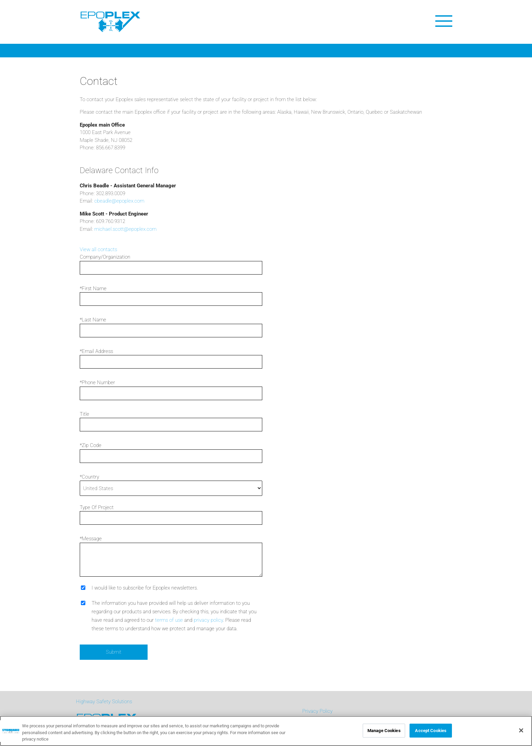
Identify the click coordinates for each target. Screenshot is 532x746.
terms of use (169, 620)
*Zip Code (90, 445)
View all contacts (98, 249)
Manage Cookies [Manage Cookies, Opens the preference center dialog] (384, 730)
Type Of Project (97, 507)
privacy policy (208, 620)
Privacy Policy (317, 711)
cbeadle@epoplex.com (119, 201)
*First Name (93, 288)
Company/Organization (105, 257)
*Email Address (96, 351)
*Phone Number (97, 382)
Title (84, 414)
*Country (89, 477)
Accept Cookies (430, 730)
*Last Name (93, 320)
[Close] (521, 730)
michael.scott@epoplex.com (125, 229)
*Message (91, 539)
